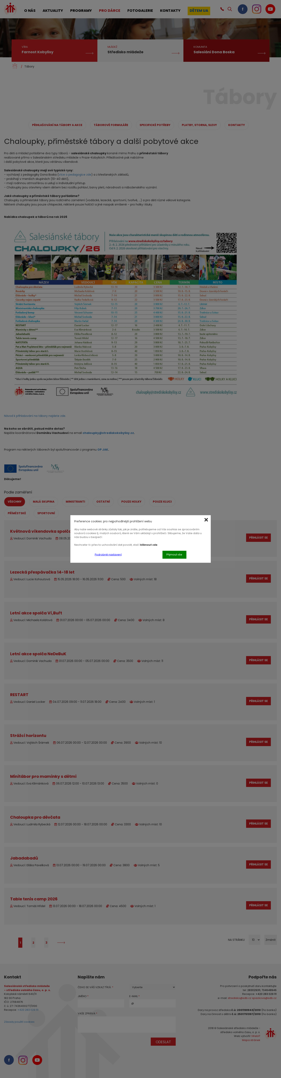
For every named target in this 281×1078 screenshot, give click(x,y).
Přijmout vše (174, 554)
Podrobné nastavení (108, 554)
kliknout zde (148, 544)
